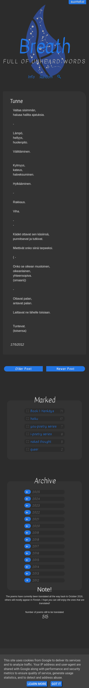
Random (46, 77)
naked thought (40, 441)
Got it (56, 684)
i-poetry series (41, 434)
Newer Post (65, 369)
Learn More (37, 684)
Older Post (23, 369)
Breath (44, 46)
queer (34, 449)
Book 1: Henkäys (42, 411)
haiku (34, 418)
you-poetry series (43, 426)
